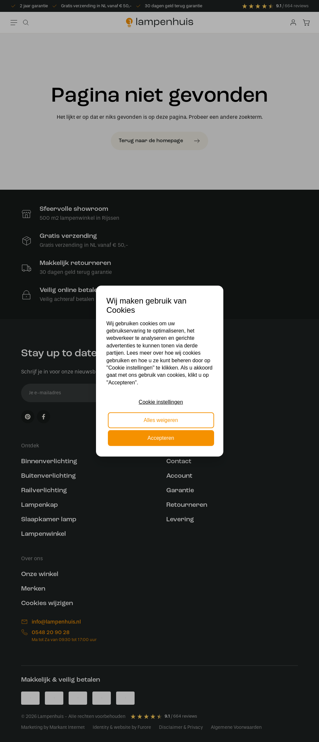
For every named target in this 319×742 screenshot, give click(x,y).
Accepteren (160, 438)
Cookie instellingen (161, 402)
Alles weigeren (161, 420)
